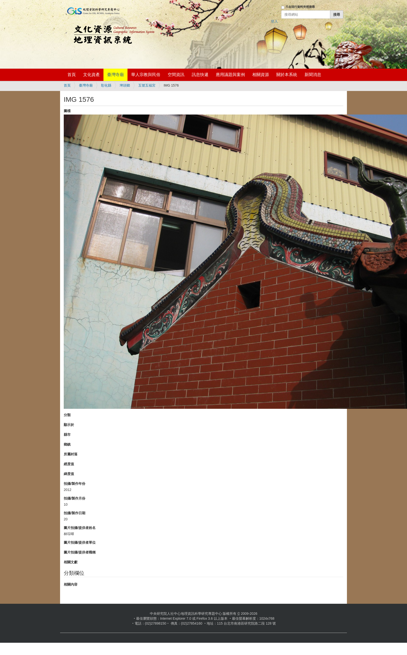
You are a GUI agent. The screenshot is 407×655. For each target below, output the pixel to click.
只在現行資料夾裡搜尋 (300, 7)
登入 (274, 21)
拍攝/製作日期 (74, 513)
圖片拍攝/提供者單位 (80, 542)
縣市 (67, 435)
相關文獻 (70, 562)
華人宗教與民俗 (145, 74)
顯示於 (69, 425)
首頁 (71, 74)
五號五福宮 (146, 85)
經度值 (69, 464)
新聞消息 (313, 74)
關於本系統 (286, 74)
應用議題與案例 (230, 74)
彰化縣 (106, 85)
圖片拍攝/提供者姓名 (80, 528)
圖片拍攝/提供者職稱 (80, 552)
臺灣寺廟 (115, 74)
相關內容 (70, 584)
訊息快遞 (200, 74)
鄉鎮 (67, 444)
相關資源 (260, 74)
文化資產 (91, 74)
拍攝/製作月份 (74, 498)
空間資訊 (176, 74)
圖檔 (67, 111)
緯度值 (69, 474)
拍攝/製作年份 (74, 484)
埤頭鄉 (125, 85)
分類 (67, 415)
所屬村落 (70, 454)
